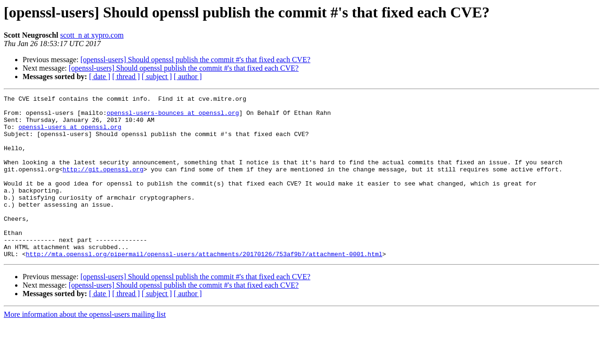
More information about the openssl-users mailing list (85, 347)
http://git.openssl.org (103, 184)
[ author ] (188, 77)
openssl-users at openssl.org (69, 133)
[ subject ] (157, 77)
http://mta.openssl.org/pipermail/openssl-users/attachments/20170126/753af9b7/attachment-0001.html (204, 286)
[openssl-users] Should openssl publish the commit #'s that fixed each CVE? (195, 60)
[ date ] (99, 77)
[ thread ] (126, 77)
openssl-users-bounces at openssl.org (172, 117)
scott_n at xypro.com (92, 35)
